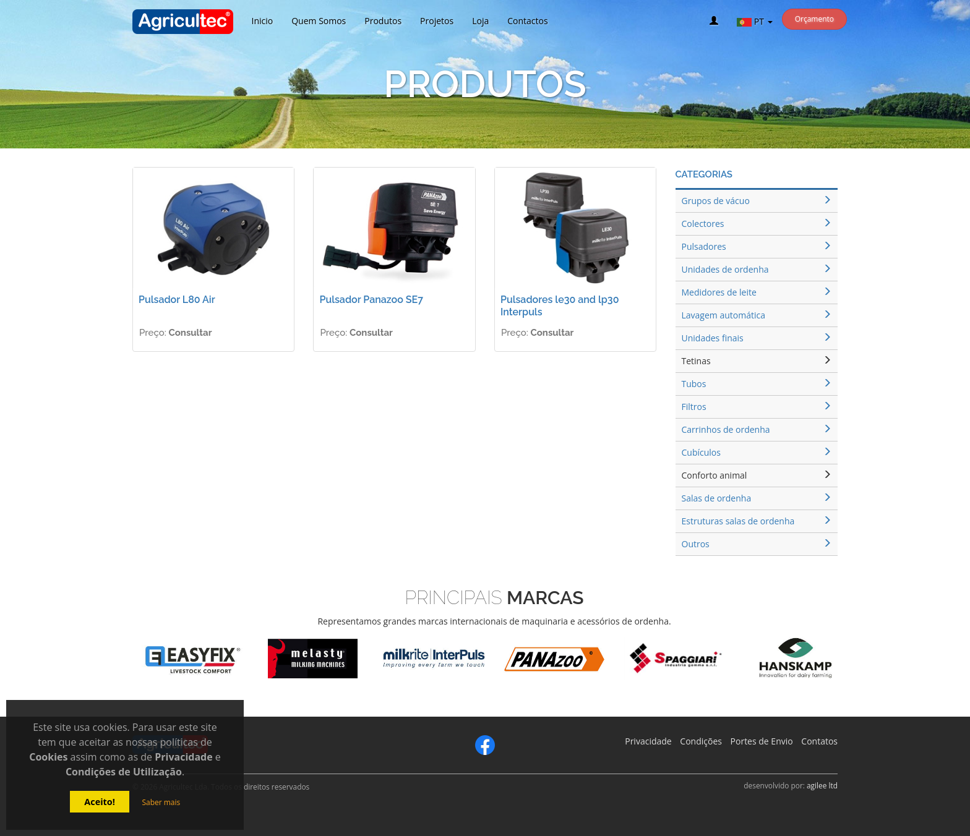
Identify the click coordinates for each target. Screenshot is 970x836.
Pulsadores (757, 246)
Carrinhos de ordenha (757, 429)
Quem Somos (318, 21)
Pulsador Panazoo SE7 (371, 299)
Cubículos (757, 452)
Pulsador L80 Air (177, 299)
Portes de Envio (762, 741)
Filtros (757, 406)
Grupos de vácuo (757, 201)
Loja (480, 21)
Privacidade (648, 741)
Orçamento (814, 19)
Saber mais (161, 802)
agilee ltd (822, 785)
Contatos (819, 741)
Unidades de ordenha (757, 269)
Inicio (262, 21)
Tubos (757, 384)
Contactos (527, 21)
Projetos (436, 21)
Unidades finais (757, 338)
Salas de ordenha (757, 498)
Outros (757, 544)
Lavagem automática (757, 315)
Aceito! (99, 802)
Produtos (382, 21)
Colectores (757, 223)
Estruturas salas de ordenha (757, 521)
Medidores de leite (757, 292)
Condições (701, 741)
